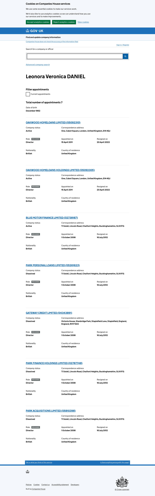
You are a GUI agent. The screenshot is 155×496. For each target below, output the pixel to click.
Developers (75, 485)
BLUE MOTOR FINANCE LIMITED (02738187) (52, 217)
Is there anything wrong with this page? (114, 462)
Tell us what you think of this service (39, 462)
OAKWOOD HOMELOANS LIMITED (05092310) (53, 122)
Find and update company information (43, 37)
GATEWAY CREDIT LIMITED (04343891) (49, 312)
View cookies (83, 22)
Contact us (45, 485)
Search (125, 56)
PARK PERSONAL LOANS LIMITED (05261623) (53, 265)
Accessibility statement (60, 485)
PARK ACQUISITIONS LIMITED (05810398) (51, 410)
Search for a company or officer (39, 49)
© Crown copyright (122, 489)
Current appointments (38, 94)
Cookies (36, 485)
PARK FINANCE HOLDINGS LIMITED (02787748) (54, 363)
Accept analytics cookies (38, 22)
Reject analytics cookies (64, 22)
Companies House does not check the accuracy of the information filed (52, 42)
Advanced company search (38, 64)
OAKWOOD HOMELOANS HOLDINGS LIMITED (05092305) (60, 170)
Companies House (38, 489)
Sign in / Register (122, 45)
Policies (29, 485)
